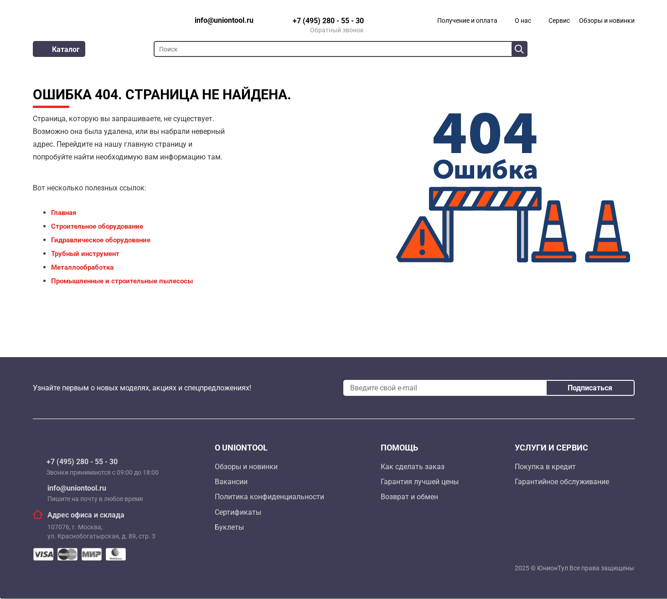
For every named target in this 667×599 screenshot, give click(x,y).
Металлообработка (82, 267)
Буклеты (229, 527)
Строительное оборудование (97, 226)
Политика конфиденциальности (269, 496)
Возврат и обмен (409, 496)
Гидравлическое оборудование (100, 240)
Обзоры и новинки (607, 20)
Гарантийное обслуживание (562, 481)
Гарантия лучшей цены (420, 481)
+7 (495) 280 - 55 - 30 (82, 462)
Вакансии (231, 481)
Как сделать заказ (413, 466)
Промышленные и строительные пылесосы (122, 281)
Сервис (559, 20)
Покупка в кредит (545, 466)
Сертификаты (238, 512)
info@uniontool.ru (76, 488)
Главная (63, 213)
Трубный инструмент (85, 254)
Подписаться (590, 388)
